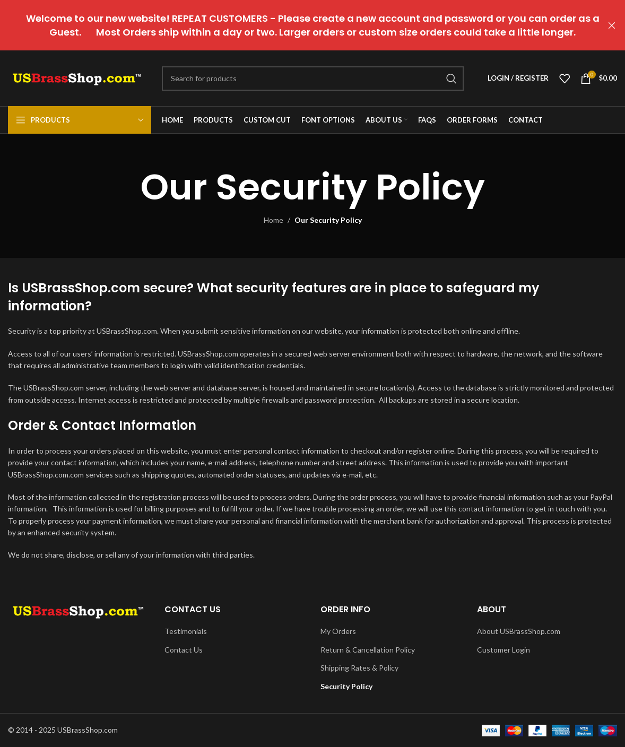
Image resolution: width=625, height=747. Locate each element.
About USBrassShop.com (518, 631)
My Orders (338, 631)
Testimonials (185, 631)
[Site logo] (77, 77)
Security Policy (346, 686)
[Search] (313, 78)
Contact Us (183, 649)
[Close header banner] (611, 25)
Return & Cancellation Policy (367, 649)
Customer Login (503, 649)
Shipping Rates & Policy (359, 667)
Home (273, 219)
